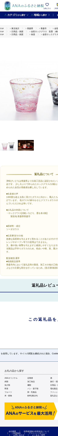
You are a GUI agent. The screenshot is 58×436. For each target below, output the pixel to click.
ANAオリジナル (11, 378)
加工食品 (31, 382)
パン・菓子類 (32, 389)
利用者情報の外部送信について (36, 431)
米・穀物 (8, 396)
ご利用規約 (16, 433)
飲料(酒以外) (32, 396)
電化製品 (54, 389)
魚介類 (7, 385)
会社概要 (12, 431)
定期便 (30, 378)
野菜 (6, 389)
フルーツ (8, 392)
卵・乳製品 (32, 392)
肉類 (6, 382)
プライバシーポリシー (37, 433)
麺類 (29, 385)
